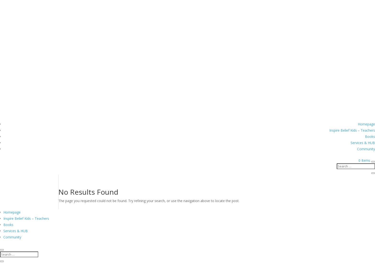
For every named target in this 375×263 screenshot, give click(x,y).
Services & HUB (363, 142)
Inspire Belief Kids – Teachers (352, 130)
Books (370, 136)
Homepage (366, 124)
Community (366, 149)
